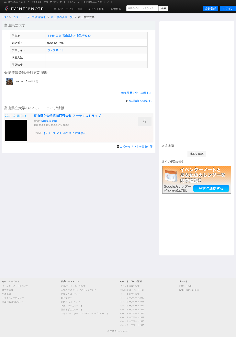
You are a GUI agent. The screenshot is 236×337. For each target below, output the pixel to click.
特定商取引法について (13, 301)
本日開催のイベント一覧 (132, 290)
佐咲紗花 (80, 133)
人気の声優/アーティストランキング (78, 290)
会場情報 (115, 9)
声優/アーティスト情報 (68, 9)
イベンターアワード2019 (132, 325)
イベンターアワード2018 (132, 321)
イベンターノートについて (15, 286)
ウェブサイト (55, 50)
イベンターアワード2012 (132, 298)
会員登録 (210, 8)
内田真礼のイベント (71, 301)
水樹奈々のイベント (71, 294)
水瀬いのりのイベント (72, 305)
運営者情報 (7, 290)
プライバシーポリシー (13, 298)
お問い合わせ (185, 286)
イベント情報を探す (130, 286)
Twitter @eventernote (189, 290)
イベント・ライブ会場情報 (29, 17)
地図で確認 (197, 153)
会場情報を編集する (141, 100)
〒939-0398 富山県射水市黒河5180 (69, 35)
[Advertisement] (197, 82)
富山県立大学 (48, 121)
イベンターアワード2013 (132, 301)
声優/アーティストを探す (73, 286)
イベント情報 (96, 9)
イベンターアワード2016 (132, 313)
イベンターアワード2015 (132, 309)
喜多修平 (68, 133)
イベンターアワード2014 (132, 305)
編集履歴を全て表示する (136, 92)
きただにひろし (52, 133)
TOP (5, 17)
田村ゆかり (66, 298)
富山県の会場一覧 (62, 17)
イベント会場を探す (130, 294)
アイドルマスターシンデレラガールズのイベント (85, 313)
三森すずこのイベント (72, 309)
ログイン (228, 8)
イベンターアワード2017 (132, 317)
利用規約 (6, 294)
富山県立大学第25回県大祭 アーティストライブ (67, 116)
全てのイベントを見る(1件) (136, 146)
